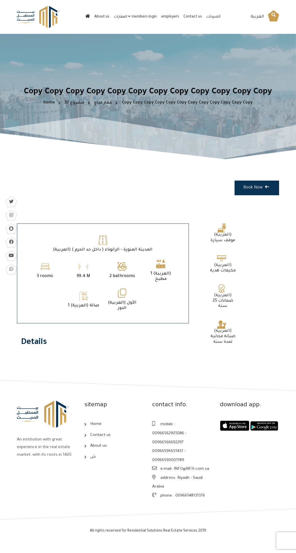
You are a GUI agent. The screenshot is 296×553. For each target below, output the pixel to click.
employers (170, 17)
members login (144, 17)
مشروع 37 (75, 106)
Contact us (193, 17)
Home (95, 431)
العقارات (120, 17)
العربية (257, 17)
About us (101, 17)
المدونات (213, 17)
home (49, 106)
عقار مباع (103, 106)
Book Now (256, 196)
